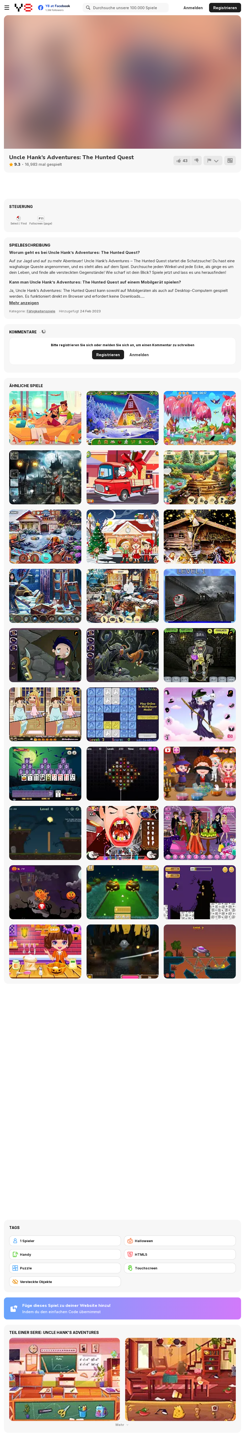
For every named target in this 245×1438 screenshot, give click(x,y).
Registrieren (225, 8)
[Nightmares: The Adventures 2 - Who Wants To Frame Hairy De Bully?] (123, 655)
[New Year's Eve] (123, 596)
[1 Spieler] (65, 1241)
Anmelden (193, 8)
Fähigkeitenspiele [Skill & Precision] (41, 311)
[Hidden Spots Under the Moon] (45, 477)
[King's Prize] (200, 477)
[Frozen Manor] (45, 596)
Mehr (122, 1425)
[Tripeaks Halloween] (45, 774)
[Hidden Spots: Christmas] (200, 537)
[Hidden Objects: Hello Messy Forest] (200, 418)
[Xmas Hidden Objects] (123, 537)
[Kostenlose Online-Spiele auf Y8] (23, 8)
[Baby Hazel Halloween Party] (200, 774)
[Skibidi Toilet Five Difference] (200, 596)
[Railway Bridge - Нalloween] (200, 951)
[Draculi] (123, 774)
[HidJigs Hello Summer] (45, 418)
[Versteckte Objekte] (65, 1281)
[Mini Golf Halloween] (123, 892)
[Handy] (65, 1254)
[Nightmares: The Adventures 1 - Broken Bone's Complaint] (45, 655)
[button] (24, 303)
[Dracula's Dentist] (123, 833)
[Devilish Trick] (45, 714)
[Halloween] (180, 1241)
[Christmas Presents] (45, 537)
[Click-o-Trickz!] (123, 714)
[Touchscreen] (180, 1268)
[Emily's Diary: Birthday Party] (200, 833)
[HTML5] (180, 1254)
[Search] (87, 7)
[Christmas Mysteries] (123, 418)
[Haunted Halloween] (45, 833)
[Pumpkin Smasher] (45, 892)
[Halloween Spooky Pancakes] (45, 951)
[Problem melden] (213, 160)
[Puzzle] (65, 1268)
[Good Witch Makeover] (200, 714)
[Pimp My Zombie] (200, 655)
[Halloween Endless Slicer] (123, 951)
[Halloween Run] (200, 892)
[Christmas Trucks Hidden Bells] (123, 477)
